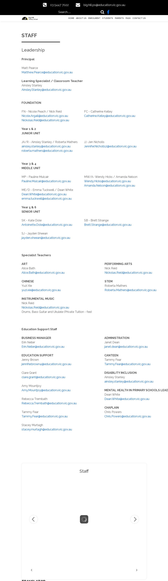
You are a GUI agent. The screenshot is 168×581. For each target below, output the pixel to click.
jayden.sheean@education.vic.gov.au (46, 238)
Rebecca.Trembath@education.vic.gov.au (49, 403)
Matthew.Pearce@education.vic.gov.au (47, 72)
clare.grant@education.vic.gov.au (43, 377)
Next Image (135, 519)
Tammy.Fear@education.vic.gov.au (45, 416)
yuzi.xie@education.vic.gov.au (41, 290)
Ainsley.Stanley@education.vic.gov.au (46, 89)
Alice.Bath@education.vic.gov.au (43, 272)
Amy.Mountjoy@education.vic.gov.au (46, 390)
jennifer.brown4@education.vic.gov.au (46, 364)
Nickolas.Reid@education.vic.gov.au (45, 120)
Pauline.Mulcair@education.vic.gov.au (46, 181)
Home (71, 18)
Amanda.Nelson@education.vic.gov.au (109, 185)
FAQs (128, 18)
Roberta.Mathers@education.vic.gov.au (130, 290)
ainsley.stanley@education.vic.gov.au (46, 146)
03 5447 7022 (59, 5)
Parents (119, 18)
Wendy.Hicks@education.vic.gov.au (107, 181)
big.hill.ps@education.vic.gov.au (104, 5)
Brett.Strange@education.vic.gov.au (107, 224)
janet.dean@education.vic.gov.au (126, 346)
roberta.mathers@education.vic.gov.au (47, 150)
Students (107, 18)
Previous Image (34, 519)
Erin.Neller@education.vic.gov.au (43, 346)
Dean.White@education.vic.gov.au (44, 194)
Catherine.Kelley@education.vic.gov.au (109, 116)
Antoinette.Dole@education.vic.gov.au (47, 224)
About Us (81, 18)
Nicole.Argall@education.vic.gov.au (45, 116)
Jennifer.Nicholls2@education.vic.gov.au (110, 146)
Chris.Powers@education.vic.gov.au (127, 416)
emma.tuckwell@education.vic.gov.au (47, 198)
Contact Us (139, 18)
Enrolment (94, 18)
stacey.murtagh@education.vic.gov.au (47, 429)
